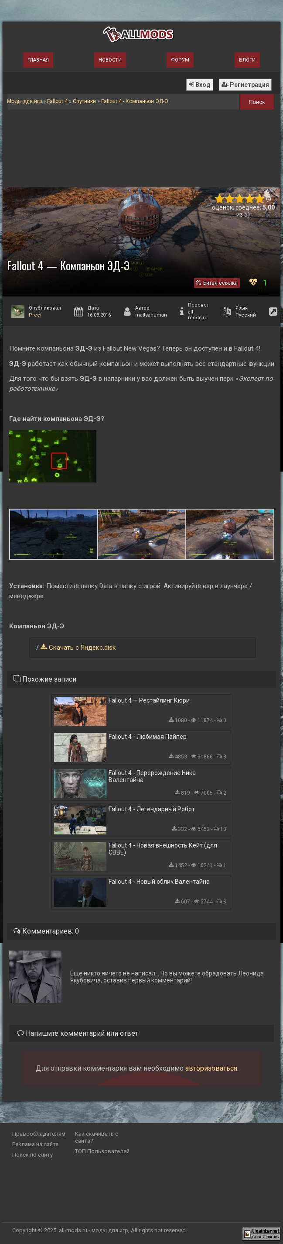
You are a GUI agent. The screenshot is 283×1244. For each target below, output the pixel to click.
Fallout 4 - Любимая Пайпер (148, 736)
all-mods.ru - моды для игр (93, 1230)
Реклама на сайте (35, 1144)
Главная (38, 60)
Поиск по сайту (32, 1154)
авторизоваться (211, 1068)
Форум (180, 60)
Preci (35, 315)
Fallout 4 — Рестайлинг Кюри (149, 700)
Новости (110, 60)
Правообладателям (38, 1133)
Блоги (247, 60)
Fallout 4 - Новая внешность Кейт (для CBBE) (163, 849)
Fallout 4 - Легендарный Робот (152, 809)
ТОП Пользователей (102, 1151)
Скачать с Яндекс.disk (82, 647)
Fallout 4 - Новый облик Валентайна (159, 881)
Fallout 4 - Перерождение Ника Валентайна (152, 776)
